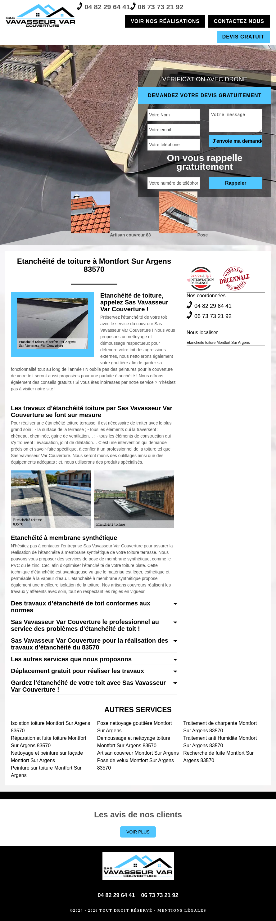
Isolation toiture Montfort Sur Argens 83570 (50, 727)
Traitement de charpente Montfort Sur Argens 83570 (220, 727)
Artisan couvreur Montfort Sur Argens (138, 753)
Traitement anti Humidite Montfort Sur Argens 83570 (220, 741)
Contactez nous (239, 21)
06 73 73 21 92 (156, 6)
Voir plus (138, 831)
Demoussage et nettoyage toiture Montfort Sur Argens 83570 (133, 741)
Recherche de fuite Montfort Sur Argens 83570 (218, 756)
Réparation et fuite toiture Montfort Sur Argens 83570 (48, 741)
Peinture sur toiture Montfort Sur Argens (46, 771)
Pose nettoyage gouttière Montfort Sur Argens (134, 727)
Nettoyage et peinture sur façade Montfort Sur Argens (47, 756)
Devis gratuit (243, 36)
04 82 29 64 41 (103, 6)
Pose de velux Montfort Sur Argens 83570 (135, 764)
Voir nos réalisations (165, 21)
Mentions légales (181, 910)
